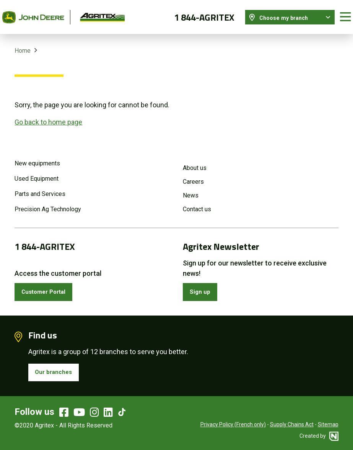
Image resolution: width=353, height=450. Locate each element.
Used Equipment (37, 172)
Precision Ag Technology (48, 202)
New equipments (37, 156)
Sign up (202, 287)
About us (195, 161)
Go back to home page (48, 115)
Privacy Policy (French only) (233, 423)
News (190, 189)
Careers (193, 175)
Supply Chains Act (292, 423)
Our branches (57, 370)
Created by (318, 435)
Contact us (197, 202)
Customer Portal (48, 287)
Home (23, 44)
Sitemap (328, 423)
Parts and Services (40, 187)
